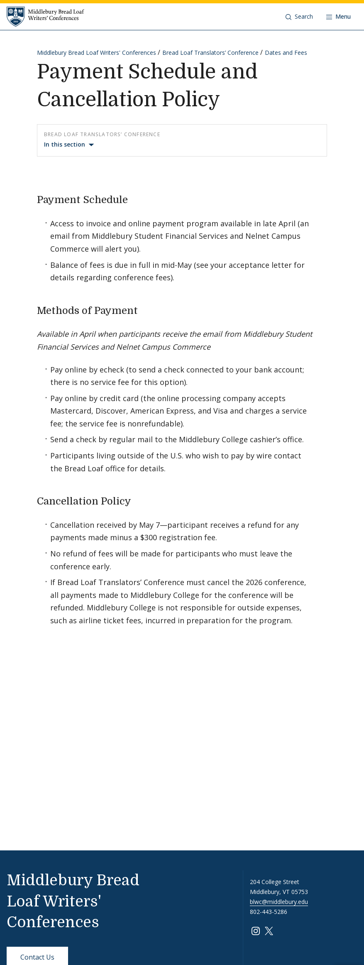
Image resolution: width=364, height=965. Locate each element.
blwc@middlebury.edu (279, 902)
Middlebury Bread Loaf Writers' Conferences (96, 52)
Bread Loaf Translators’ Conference (210, 52)
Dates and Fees (286, 52)
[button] (299, 16)
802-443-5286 (268, 912)
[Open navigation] (338, 16)
